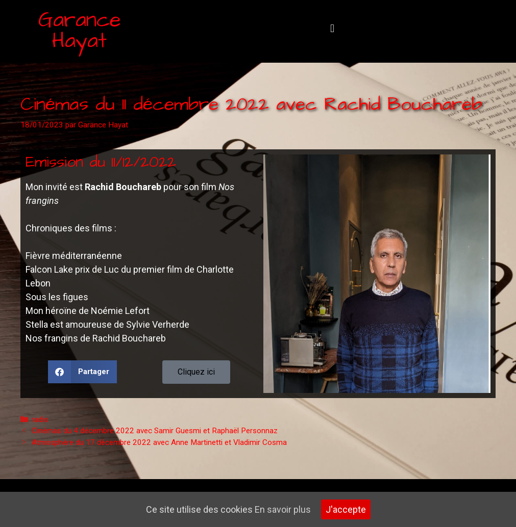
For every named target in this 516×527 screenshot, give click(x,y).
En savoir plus (283, 509)
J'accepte (346, 509)
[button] (332, 28)
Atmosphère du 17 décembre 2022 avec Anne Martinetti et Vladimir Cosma (159, 442)
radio (40, 419)
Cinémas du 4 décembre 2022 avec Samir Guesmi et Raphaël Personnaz (155, 430)
